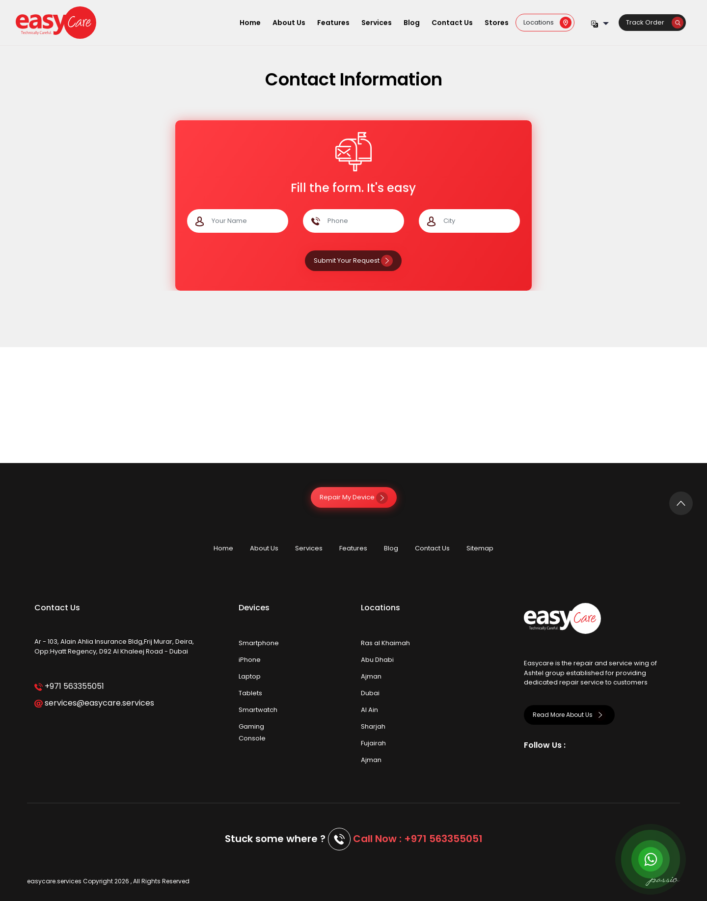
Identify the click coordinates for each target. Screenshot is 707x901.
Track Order (654, 22)
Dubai (370, 693)
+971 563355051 (69, 686)
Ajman (371, 676)
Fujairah (373, 743)
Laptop (250, 676)
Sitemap (479, 548)
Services (376, 22)
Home (250, 22)
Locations (547, 22)
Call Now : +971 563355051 (418, 839)
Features (333, 22)
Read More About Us (569, 714)
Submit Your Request (353, 260)
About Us (288, 22)
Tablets (250, 693)
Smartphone (259, 643)
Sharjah (373, 726)
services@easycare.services (94, 703)
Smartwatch (258, 709)
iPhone (250, 659)
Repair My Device (354, 497)
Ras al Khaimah (385, 643)
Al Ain (369, 709)
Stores (497, 22)
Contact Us (452, 22)
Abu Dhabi (377, 659)
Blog (412, 22)
